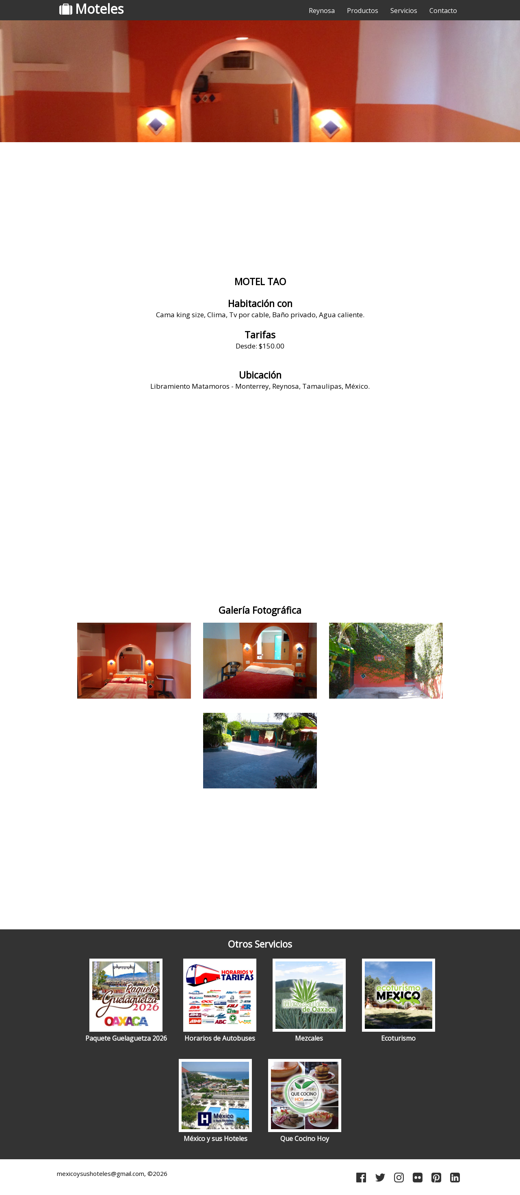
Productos (362, 10)
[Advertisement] (260, 209)
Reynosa (322, 10)
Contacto (443, 10)
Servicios (403, 10)
